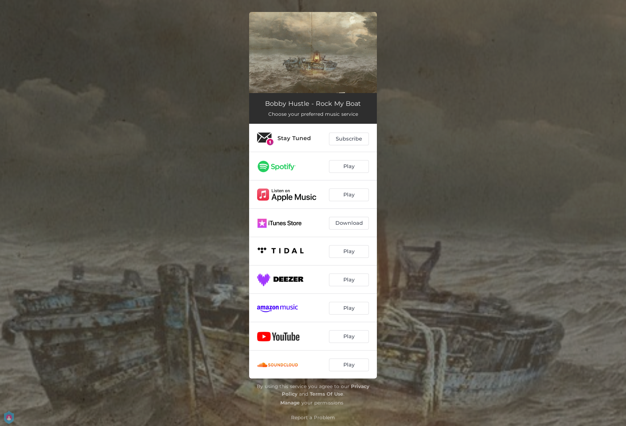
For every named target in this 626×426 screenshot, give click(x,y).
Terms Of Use (326, 394)
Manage (290, 403)
